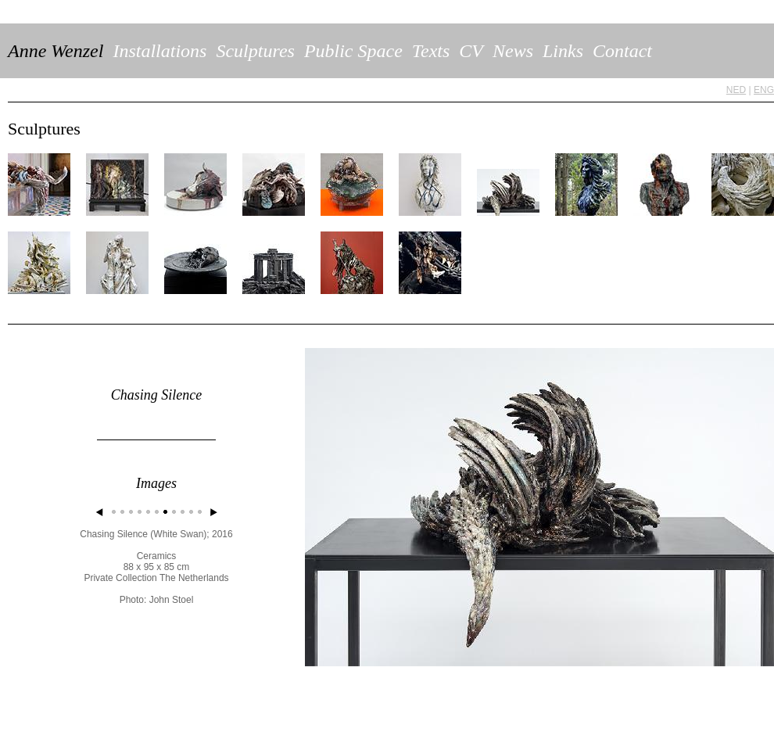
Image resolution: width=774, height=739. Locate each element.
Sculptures (255, 51)
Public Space (353, 51)
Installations (159, 51)
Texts (431, 51)
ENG (764, 89)
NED (736, 89)
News (513, 51)
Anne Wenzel (55, 51)
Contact (622, 51)
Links (563, 51)
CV (471, 51)
